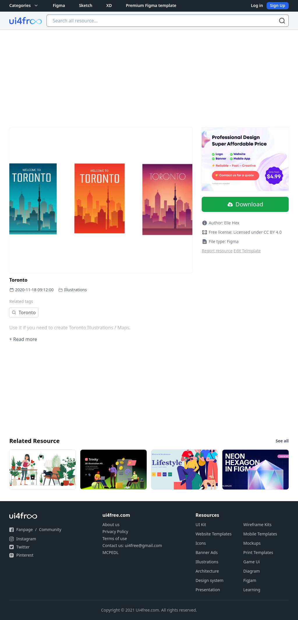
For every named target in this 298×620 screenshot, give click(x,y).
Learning (251, 589)
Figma (59, 5)
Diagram (251, 571)
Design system (210, 580)
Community (50, 529)
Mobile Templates (260, 534)
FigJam (249, 580)
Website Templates (214, 534)
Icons (201, 543)
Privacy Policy (115, 531)
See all (282, 441)
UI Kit (201, 524)
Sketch (85, 5)
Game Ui (251, 561)
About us (111, 524)
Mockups (251, 543)
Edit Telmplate (247, 250)
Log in (257, 5)
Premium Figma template (151, 5)
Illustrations (75, 289)
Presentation (208, 589)
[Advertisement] (149, 73)
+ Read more (23, 339)
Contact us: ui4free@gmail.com (132, 545)
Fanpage (24, 529)
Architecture (207, 571)
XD (109, 5)
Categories (24, 5)
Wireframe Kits (257, 524)
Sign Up (277, 5)
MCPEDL (110, 552)
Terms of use (114, 538)
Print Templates (258, 552)
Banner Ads (207, 552)
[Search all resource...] (168, 21)
